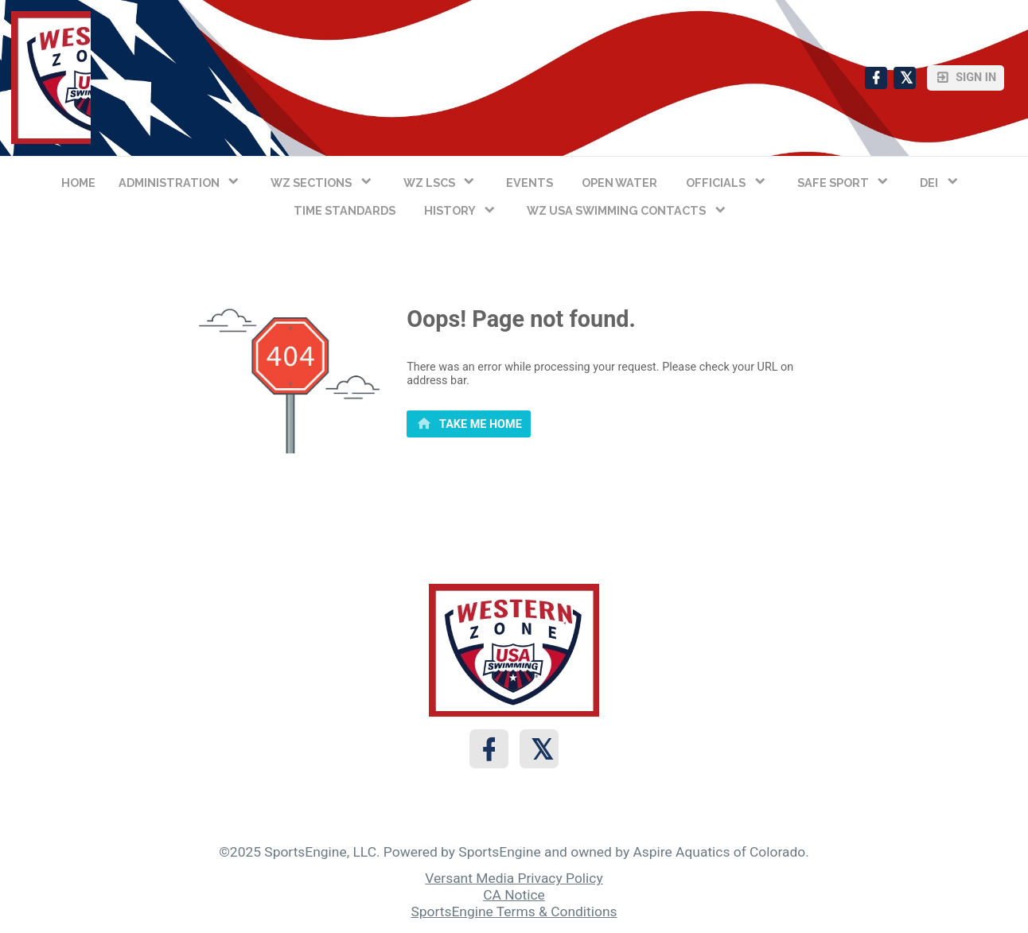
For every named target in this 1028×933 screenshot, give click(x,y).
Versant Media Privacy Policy (513, 878)
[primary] (469, 423)
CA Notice (514, 895)
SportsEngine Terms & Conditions (514, 911)
